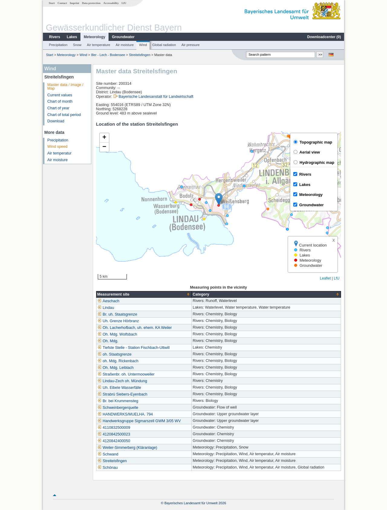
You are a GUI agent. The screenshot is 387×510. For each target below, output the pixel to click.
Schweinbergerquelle (117, 408)
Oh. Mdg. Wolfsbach (117, 334)
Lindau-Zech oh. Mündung (122, 381)
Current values (59, 95)
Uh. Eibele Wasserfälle (119, 388)
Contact (62, 3)
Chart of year (58, 108)
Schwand (108, 454)
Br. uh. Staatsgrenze (117, 314)
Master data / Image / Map (65, 87)
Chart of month (60, 101)
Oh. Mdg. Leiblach (115, 368)
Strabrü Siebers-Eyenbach (122, 394)
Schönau (107, 467)
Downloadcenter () (324, 37)
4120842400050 (113, 441)
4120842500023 (113, 434)
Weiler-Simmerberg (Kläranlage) (127, 447)
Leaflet (325, 278)
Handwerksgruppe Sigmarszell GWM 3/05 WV (139, 421)
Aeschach (108, 301)
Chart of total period (64, 115)
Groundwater (123, 37)
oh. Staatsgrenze (114, 354)
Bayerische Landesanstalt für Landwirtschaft (156, 96)
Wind (143, 45)
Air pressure (190, 45)
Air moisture (124, 45)
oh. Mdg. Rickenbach (117, 361)
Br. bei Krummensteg (117, 401)
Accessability (111, 3)
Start (52, 3)
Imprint (74, 3)
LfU (124, 3)
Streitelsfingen (140, 55)
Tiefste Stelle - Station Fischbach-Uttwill (133, 348)
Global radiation (164, 45)
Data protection (91, 3)
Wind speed (57, 146)
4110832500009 (113, 428)
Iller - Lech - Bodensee (108, 55)
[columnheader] (144, 294)
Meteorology (94, 37)
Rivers (54, 37)
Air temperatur (59, 153)
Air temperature (98, 45)
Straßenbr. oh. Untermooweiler (126, 374)
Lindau (105, 308)
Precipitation (58, 45)
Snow (77, 45)
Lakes (72, 37)
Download (55, 121)
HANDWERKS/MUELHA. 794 (125, 414)
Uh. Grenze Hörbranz (118, 321)
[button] (219, 199)
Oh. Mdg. (108, 341)
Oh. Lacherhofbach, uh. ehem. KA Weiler (134, 328)
